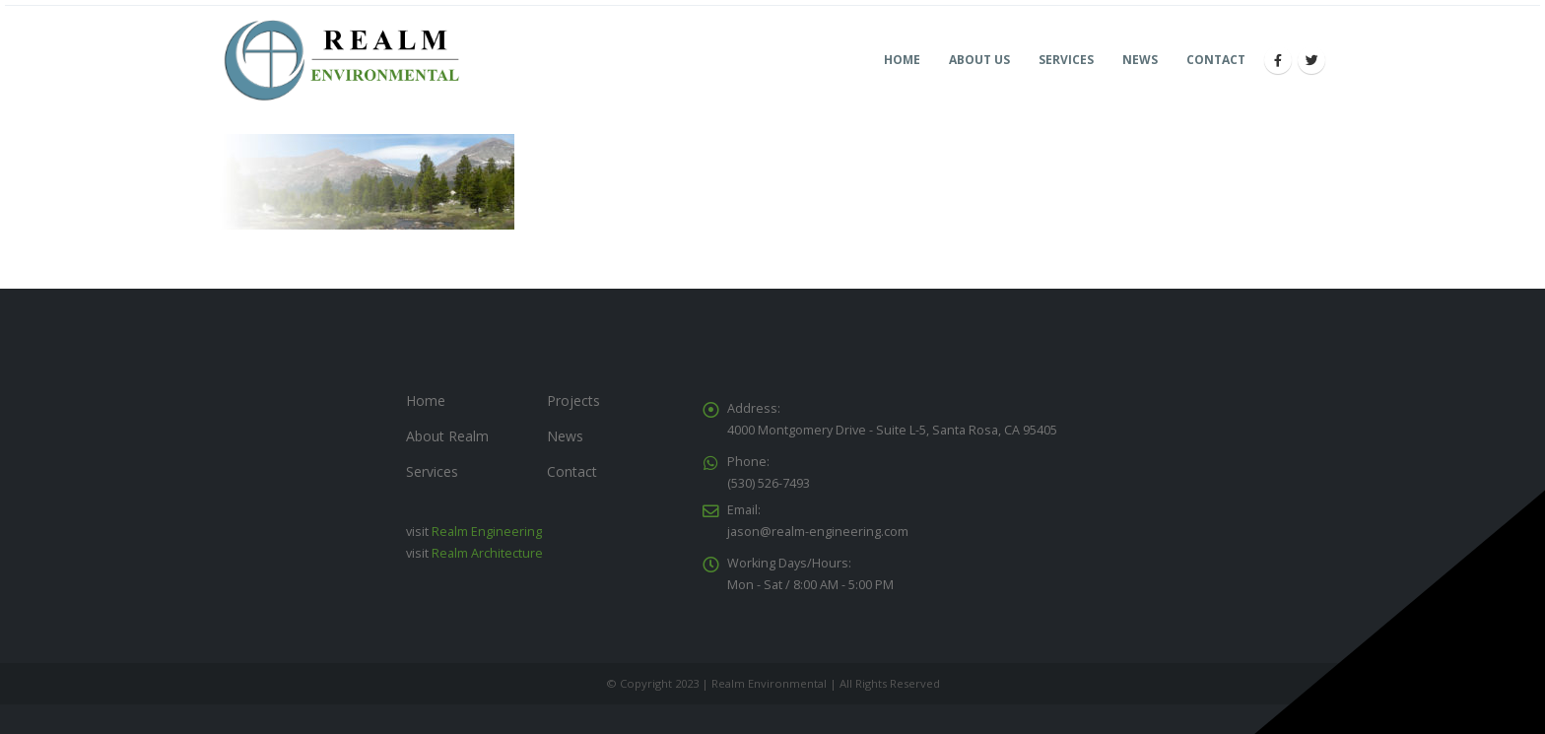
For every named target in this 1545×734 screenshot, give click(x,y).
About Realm (447, 436)
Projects (573, 400)
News (1140, 59)
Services (1066, 59)
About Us (979, 59)
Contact (1215, 59)
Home (902, 59)
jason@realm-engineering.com (817, 531)
